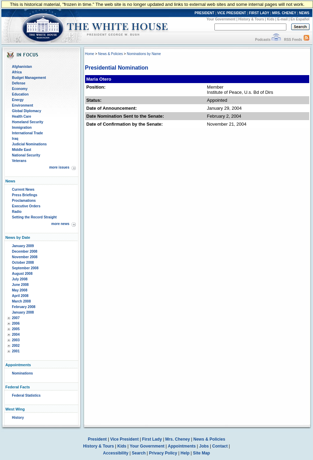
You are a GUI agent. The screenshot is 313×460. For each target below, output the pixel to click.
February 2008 (24, 307)
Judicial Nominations (29, 144)
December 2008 (24, 251)
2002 (16, 346)
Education (20, 94)
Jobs (204, 446)
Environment (22, 105)
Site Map (201, 453)
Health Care (21, 116)
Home (89, 54)
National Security (26, 155)
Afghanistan (22, 67)
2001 (16, 351)
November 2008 (25, 257)
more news (60, 224)
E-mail (282, 19)
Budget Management (29, 78)
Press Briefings (24, 195)
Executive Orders (26, 206)
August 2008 (22, 274)
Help (185, 453)
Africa (17, 72)
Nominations (22, 373)
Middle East (21, 150)
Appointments (182, 446)
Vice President (124, 439)
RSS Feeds (293, 40)
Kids (271, 19)
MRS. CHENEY (284, 13)
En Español (300, 19)
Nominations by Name (144, 54)
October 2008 (23, 262)
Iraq (15, 139)
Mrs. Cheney (177, 439)
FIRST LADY (259, 13)
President (97, 439)
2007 (16, 318)
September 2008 (25, 268)
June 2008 (20, 285)
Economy (20, 89)
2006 (16, 323)
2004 (16, 334)
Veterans (19, 161)
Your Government (221, 19)
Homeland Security (28, 122)
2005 (16, 329)
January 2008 (23, 312)
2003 (16, 340)
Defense (19, 83)
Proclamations (24, 200)
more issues (59, 167)
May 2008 (19, 290)
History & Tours (251, 19)
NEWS (304, 13)
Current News (23, 189)
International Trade (27, 133)
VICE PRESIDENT (231, 13)
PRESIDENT (204, 13)
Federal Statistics (26, 395)
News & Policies (110, 54)
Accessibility (115, 453)
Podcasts (262, 40)
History (18, 418)
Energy (18, 100)
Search (139, 453)
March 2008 (21, 301)
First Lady (152, 439)
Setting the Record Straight (34, 217)
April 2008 (20, 296)
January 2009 (23, 246)
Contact (220, 446)
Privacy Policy (163, 453)
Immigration (22, 127)
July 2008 (20, 279)
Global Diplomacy (26, 111)
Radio (17, 212)
